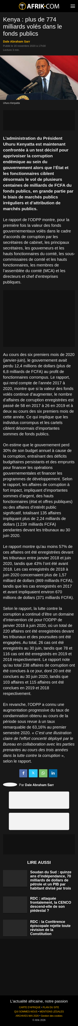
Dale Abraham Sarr (16, 41)
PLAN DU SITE (51, 1007)
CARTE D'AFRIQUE (29, 1007)
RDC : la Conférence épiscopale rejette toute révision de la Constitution (50, 928)
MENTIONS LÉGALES (52, 1011)
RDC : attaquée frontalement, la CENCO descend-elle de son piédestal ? (50, 904)
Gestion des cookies (51, 1015)
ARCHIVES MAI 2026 (27, 1015)
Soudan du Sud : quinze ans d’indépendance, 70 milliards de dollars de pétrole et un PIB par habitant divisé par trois (50, 880)
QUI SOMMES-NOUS (26, 1011)
